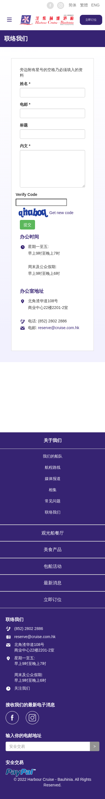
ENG (95, 5)
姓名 (25, 83)
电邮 (25, 104)
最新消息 (53, 582)
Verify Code (26, 194)
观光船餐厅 (52, 533)
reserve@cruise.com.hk (58, 327)
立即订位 (53, 599)
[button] (72, 5)
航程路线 (52, 467)
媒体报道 (52, 478)
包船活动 (53, 566)
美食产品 (53, 549)
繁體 (84, 5)
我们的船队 (52, 456)
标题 (24, 125)
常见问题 (52, 501)
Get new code (61, 212)
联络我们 (52, 512)
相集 (53, 490)
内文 (25, 146)
